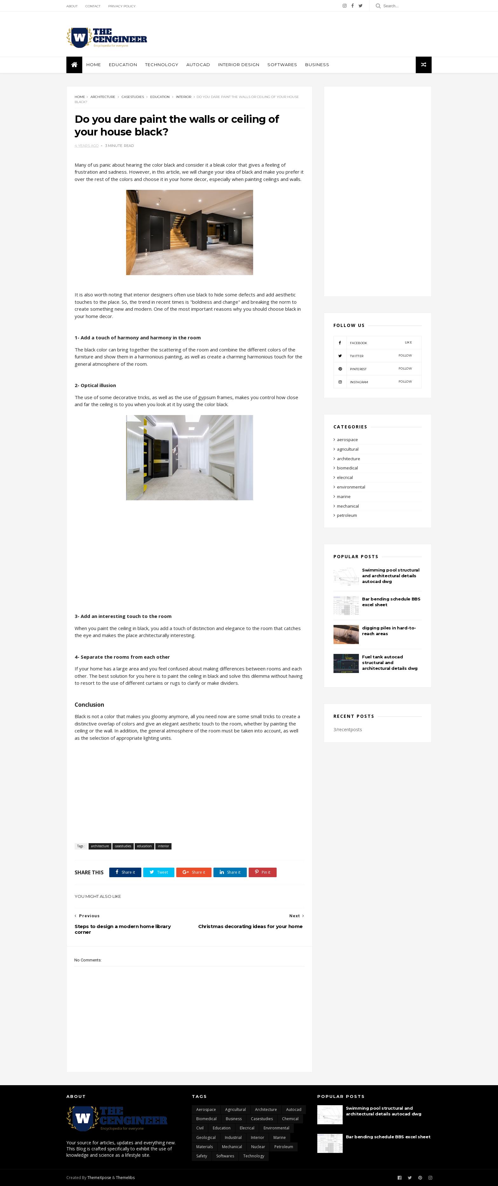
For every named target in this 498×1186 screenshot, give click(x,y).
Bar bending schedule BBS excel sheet (388, 1136)
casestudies (133, 97)
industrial (233, 1137)
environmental (351, 487)
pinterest (372, 368)
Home (93, 64)
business (317, 64)
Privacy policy (122, 6)
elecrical (345, 477)
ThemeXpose (99, 1177)
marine (344, 496)
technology (253, 1156)
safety (201, 1156)
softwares (282, 64)
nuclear (258, 1146)
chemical (290, 1118)
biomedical (347, 468)
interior (183, 97)
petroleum (347, 515)
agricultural (348, 449)
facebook (372, 342)
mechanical (348, 506)
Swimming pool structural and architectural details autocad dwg (390, 575)
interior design (238, 64)
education (123, 64)
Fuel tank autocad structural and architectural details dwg (390, 662)
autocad (198, 64)
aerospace (347, 439)
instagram (372, 381)
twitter (372, 355)
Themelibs (125, 1177)
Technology (161, 64)
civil (200, 1128)
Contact (92, 6)
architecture (103, 97)
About (71, 6)
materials (204, 1146)
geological (206, 1137)
